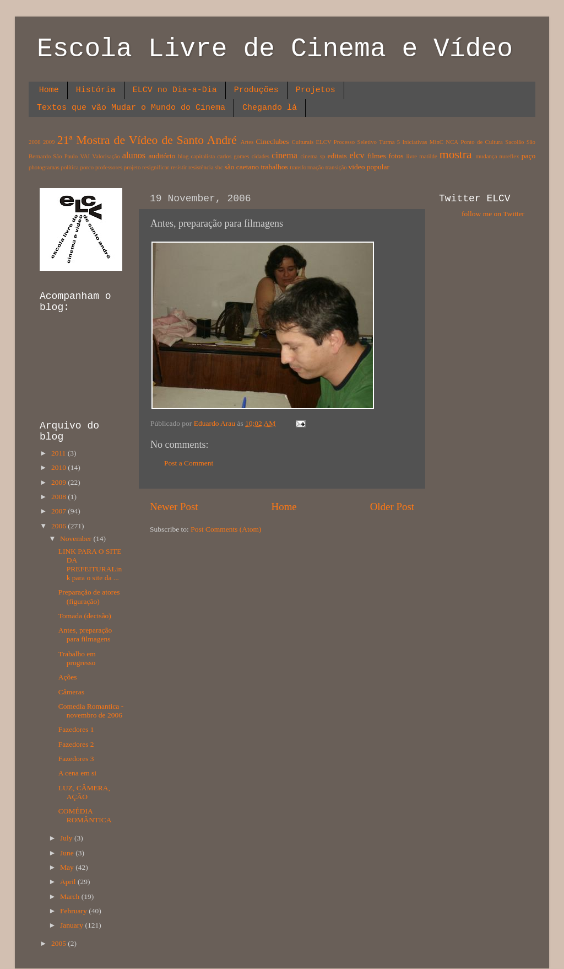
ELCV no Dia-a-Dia (175, 90)
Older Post (392, 506)
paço (528, 156)
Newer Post (174, 506)
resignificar (155, 167)
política (69, 167)
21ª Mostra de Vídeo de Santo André (147, 140)
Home (49, 90)
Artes (247, 141)
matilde (428, 156)
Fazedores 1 (76, 729)
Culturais (303, 141)
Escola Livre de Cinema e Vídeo (275, 49)
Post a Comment (188, 463)
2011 (59, 453)
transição (336, 167)
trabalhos (274, 167)
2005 (59, 943)
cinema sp (312, 156)
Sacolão (514, 141)
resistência (201, 167)
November (76, 538)
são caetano (241, 167)
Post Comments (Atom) (226, 529)
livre (411, 156)
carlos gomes (233, 156)
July (67, 838)
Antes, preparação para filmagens (85, 634)
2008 (35, 141)
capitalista (203, 156)
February (74, 911)
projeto (132, 167)
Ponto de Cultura (481, 141)
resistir (179, 167)
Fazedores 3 (76, 758)
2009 (49, 141)
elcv (357, 155)
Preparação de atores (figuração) (89, 596)
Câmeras (71, 692)
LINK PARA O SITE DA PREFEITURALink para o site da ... (90, 564)
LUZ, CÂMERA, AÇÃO (84, 792)
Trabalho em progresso (77, 658)
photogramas (44, 167)
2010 (59, 467)
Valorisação (106, 156)
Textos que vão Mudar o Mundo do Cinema (131, 108)
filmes (376, 156)
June (67, 853)
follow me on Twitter (493, 214)
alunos (133, 155)
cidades (260, 156)
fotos (396, 156)
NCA (452, 141)
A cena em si (77, 773)
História (96, 90)
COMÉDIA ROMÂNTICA (85, 815)
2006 (59, 526)
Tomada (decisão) (84, 616)
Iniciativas (415, 141)
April (69, 881)
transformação (307, 167)
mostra (456, 154)
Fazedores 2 (76, 744)
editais (336, 156)
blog (183, 156)
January (72, 925)
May (67, 867)
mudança (486, 156)
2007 (59, 511)
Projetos (315, 90)
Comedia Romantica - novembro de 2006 (90, 710)
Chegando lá (269, 108)
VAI (85, 156)
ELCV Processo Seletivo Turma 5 (358, 141)
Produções (256, 90)
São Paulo (65, 156)
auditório (162, 156)
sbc (219, 167)
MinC (436, 141)
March (71, 896)
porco (87, 167)
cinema (284, 155)
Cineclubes (272, 141)
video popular (368, 167)
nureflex (509, 156)
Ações (67, 677)
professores (108, 167)
